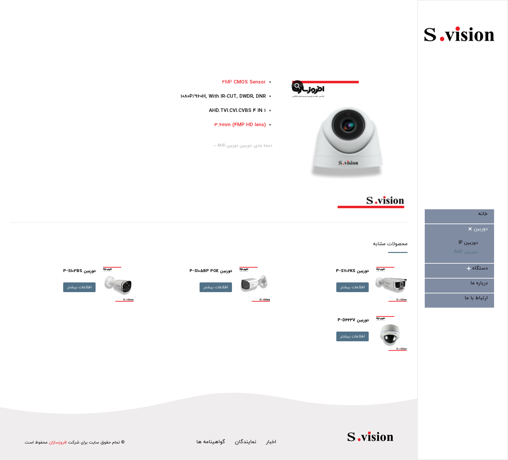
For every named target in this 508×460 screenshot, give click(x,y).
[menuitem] (483, 214)
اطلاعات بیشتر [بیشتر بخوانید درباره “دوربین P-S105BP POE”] (215, 287)
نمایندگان (245, 441)
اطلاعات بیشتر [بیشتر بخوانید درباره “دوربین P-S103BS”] (79, 287)
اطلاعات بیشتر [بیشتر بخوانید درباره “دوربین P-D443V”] (352, 336)
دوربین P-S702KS (352, 271)
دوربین (246, 145)
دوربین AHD (227, 145)
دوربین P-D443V (353, 320)
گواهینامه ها (210, 441)
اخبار (271, 441)
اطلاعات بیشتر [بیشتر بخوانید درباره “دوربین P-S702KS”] (352, 287)
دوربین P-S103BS (79, 271)
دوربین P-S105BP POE (211, 271)
